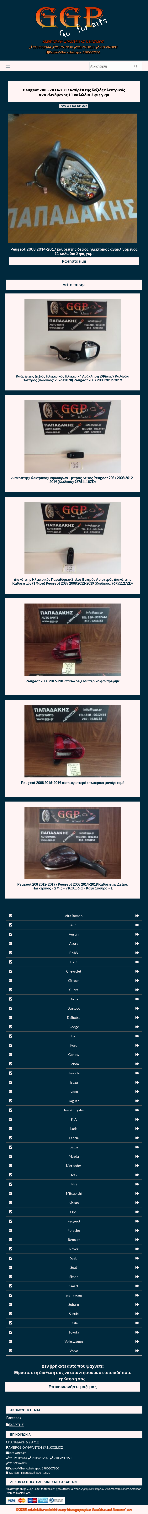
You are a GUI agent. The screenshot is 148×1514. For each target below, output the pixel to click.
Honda (74, 1064)
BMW (73, 953)
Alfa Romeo (73, 916)
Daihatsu (74, 1017)
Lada (73, 1128)
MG (74, 1175)
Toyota (73, 1332)
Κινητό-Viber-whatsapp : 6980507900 (73, 52)
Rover (73, 1249)
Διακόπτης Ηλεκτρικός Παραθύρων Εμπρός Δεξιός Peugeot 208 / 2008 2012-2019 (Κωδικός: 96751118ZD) (72, 480)
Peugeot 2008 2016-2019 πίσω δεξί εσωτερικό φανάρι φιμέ (73, 681)
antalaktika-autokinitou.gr (47, 1509)
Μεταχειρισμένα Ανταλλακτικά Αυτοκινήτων (99, 1509)
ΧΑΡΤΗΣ (15, 1425)
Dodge (74, 1027)
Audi (73, 925)
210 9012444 (40, 47)
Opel (73, 1212)
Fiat (74, 1036)
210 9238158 (85, 47)
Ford (73, 1045)
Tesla (74, 1323)
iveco (74, 1091)
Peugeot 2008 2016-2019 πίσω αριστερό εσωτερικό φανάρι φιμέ (72, 783)
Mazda (74, 1156)
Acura (73, 943)
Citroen (74, 980)
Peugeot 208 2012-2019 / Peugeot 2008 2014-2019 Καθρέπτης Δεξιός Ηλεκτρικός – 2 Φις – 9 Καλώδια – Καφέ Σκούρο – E (72, 886)
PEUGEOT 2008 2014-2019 (74, 105)
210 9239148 (62, 47)
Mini (73, 1184)
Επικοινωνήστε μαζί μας (73, 1386)
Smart (73, 1286)
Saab (73, 1258)
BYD (73, 962)
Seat (73, 1267)
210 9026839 (106, 47)
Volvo (74, 1351)
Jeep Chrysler (73, 1110)
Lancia (74, 1138)
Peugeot (73, 1221)
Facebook (13, 1417)
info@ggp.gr (16, 1452)
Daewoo (73, 1008)
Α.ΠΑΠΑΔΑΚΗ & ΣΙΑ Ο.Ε (22, 1442)
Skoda (73, 1277)
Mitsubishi (74, 1193)
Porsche (73, 1230)
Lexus (73, 1147)
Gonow (73, 1054)
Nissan (74, 1202)
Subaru (73, 1304)
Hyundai (73, 1073)
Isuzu (74, 1082)
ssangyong (74, 1295)
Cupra (73, 990)
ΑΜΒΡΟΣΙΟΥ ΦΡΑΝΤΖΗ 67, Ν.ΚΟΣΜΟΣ (73, 42)
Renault (74, 1240)
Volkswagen (74, 1341)
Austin (74, 934)
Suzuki (74, 1314)
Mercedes (74, 1165)
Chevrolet (73, 971)
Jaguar (74, 1101)
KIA (74, 1119)
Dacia (73, 999)
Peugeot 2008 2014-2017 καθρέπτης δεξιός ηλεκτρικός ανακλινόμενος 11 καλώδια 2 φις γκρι (74, 92)
